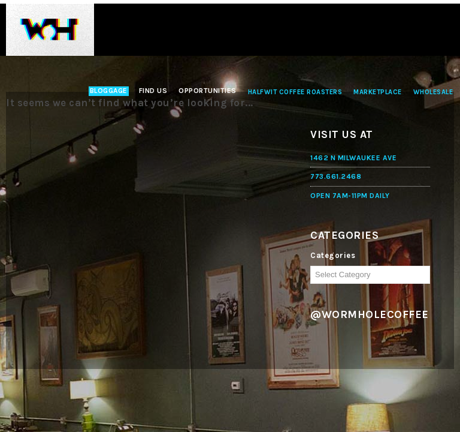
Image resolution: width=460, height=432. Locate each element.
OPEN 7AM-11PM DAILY (350, 195)
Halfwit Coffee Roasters (295, 92)
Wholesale (433, 92)
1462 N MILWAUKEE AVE (353, 158)
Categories (332, 255)
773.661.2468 (335, 176)
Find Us (153, 90)
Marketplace (377, 92)
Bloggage (109, 90)
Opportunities (207, 90)
